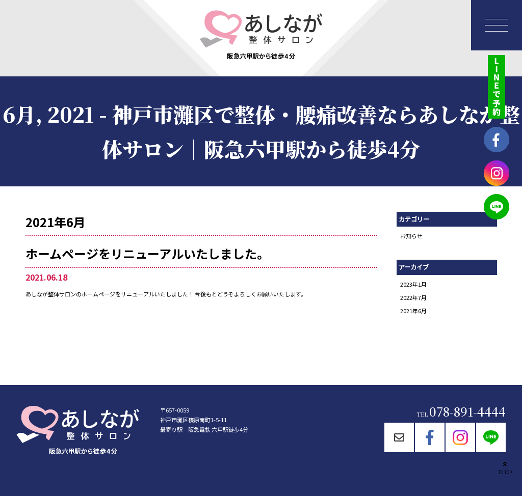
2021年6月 (413, 311)
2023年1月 (413, 284)
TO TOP (505, 467)
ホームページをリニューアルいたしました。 (147, 253)
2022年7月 (413, 297)
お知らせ (411, 236)
